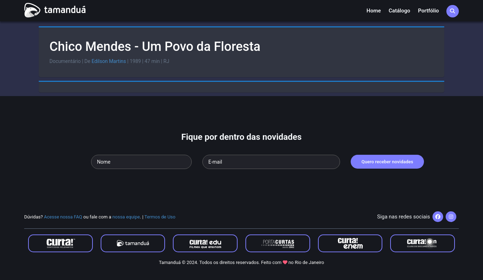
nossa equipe (126, 217)
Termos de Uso (159, 217)
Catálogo (399, 10)
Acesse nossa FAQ (63, 217)
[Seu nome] (141, 162)
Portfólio (428, 10)
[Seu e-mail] (271, 162)
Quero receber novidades (387, 161)
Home (374, 10)
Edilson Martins (108, 61)
